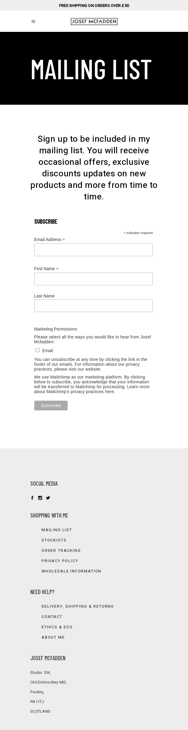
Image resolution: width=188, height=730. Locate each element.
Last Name (44, 296)
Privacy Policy (60, 561)
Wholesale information (72, 571)
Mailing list (57, 530)
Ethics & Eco (57, 627)
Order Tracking (61, 550)
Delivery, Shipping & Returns (78, 606)
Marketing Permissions (55, 329)
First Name (46, 269)
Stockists (54, 540)
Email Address (49, 240)
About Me (53, 637)
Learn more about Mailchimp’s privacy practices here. (92, 389)
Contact (52, 617)
